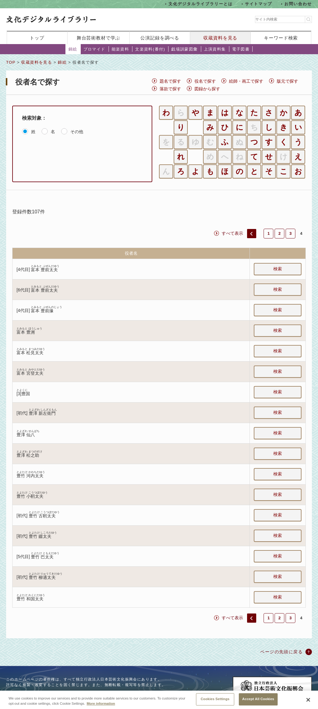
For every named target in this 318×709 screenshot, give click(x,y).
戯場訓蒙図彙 (184, 49)
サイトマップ (258, 4)
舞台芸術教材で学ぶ (98, 37)
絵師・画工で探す (246, 81)
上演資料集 (215, 49)
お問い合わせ (298, 4)
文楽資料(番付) (150, 49)
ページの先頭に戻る (281, 651)
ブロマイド (94, 49)
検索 (277, 268)
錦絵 (72, 49)
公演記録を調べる (159, 37)
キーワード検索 (281, 37)
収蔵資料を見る (220, 37)
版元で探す (287, 81)
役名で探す (205, 81)
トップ (37, 37)
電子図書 (241, 49)
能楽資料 (120, 49)
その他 (76, 131)
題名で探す (170, 81)
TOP (10, 62)
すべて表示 (232, 233)
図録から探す (207, 88)
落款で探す (170, 88)
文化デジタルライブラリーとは (200, 4)
